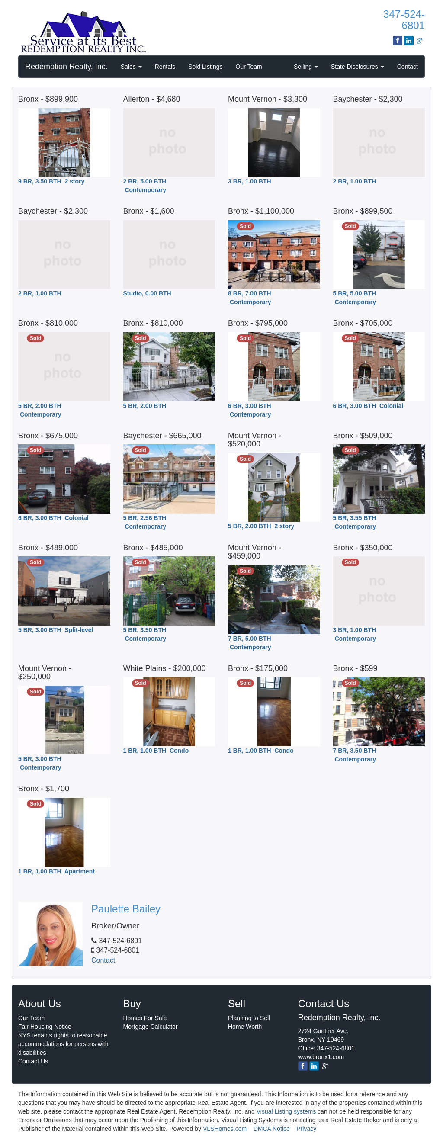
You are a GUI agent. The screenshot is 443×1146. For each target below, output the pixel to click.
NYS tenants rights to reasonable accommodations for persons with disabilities (63, 1044)
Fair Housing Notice (44, 1026)
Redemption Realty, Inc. (66, 66)
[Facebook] (303, 1066)
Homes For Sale (145, 1017)
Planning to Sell (249, 1017)
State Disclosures (357, 66)
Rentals (165, 66)
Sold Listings (205, 66)
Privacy (306, 1128)
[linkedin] (314, 1066)
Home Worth (245, 1026)
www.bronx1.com (321, 1056)
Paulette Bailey (126, 909)
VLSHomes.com (225, 1128)
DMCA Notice (272, 1128)
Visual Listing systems (286, 1111)
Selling (306, 66)
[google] (325, 1066)
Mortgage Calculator (150, 1026)
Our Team (249, 66)
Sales (131, 66)
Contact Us (33, 1061)
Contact (407, 66)
